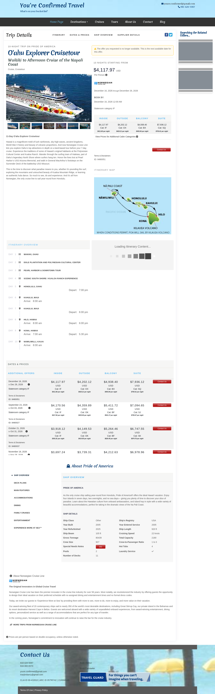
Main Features (22, 490)
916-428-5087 (26, 663)
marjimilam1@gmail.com (31, 674)
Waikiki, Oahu (31, 254)
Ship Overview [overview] (103, 35)
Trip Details (19, 35)
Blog (162, 22)
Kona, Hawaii (31, 330)
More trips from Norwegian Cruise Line (33, 625)
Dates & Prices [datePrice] (79, 35)
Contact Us (161, 150)
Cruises (99, 22)
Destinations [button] (78, 22)
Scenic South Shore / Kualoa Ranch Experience (51, 278)
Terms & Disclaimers (102, 156)
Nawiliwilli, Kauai (34, 342)
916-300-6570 (26, 666)
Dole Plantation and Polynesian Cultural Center (52, 262)
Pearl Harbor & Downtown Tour (42, 270)
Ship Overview (21, 475)
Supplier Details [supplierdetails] (129, 35)
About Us (130, 22)
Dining (17, 505)
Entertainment (22, 520)
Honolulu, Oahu (33, 286)
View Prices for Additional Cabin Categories (116, 136)
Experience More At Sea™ (28, 528)
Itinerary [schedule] (58, 35)
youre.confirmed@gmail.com (179, 3)
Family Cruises (22, 513)
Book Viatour (86, 663)
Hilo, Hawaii (30, 319)
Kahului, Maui (31, 297)
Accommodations (23, 498)
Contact (148, 22)
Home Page (56, 22)
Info (100, 547)
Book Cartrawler (87, 668)
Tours (114, 22)
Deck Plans (20, 483)
